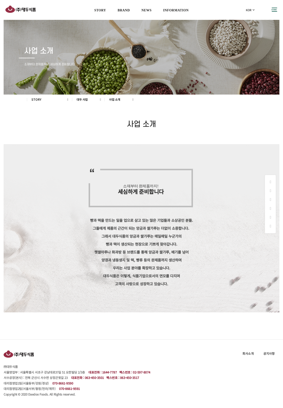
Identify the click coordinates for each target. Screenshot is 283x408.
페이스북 (270, 191)
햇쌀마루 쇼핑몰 (270, 208)
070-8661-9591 (69, 388)
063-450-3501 (94, 377)
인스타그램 (270, 182)
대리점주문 (270, 217)
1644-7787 (109, 372)
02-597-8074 (141, 372)
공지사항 (269, 353)
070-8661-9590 (62, 383)
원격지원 (270, 226)
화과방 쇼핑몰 (270, 200)
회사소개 (248, 353)
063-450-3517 (129, 377)
